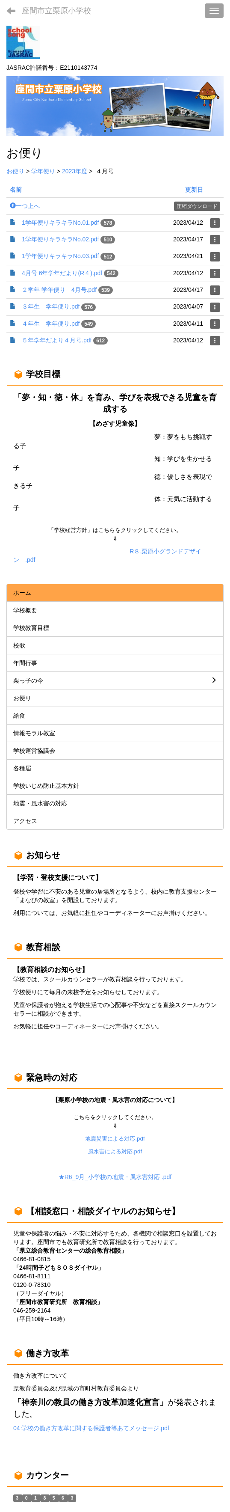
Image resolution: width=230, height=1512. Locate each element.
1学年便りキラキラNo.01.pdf (60, 222)
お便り (15, 171)
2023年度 (74, 171)
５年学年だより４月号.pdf (56, 340)
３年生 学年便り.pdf (51, 306)
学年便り (43, 171)
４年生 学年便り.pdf (51, 323)
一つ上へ (25, 205)
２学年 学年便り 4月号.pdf (59, 289)
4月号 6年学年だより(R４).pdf (62, 273)
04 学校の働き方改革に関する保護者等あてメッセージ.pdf (91, 1428)
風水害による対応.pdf (115, 1151)
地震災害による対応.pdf (114, 1138)
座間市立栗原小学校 (56, 10)
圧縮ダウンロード (197, 206)
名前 (16, 189)
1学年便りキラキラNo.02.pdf (60, 239)
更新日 (194, 189)
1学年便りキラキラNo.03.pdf (60, 255)
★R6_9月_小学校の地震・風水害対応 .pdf (115, 1176)
